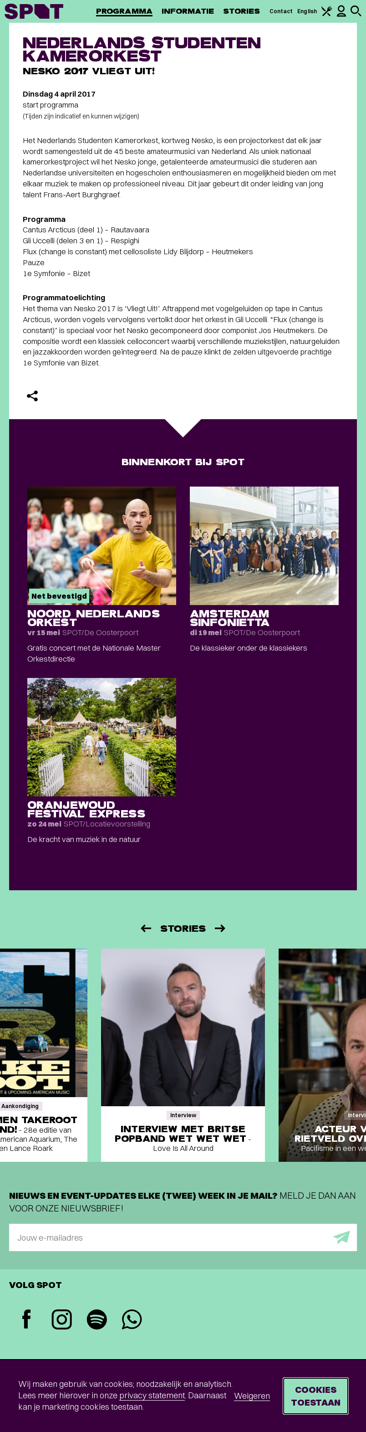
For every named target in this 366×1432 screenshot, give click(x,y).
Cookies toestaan (316, 1396)
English (307, 11)
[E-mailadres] (183, 1237)
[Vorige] (145, 928)
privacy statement (152, 1395)
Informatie (188, 11)
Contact (281, 11)
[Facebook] (26, 1320)
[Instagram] (61, 1320)
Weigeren (252, 1396)
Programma (124, 11)
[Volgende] (221, 928)
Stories (241, 11)
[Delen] (32, 395)
